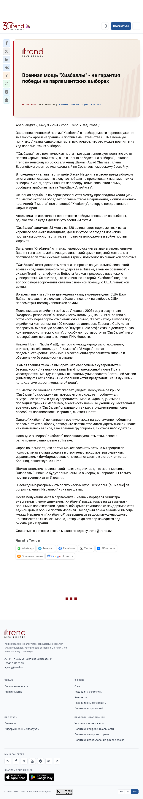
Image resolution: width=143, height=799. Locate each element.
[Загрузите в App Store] (15, 777)
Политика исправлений (88, 708)
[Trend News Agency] (14, 633)
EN (121, 791)
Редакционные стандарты (90, 702)
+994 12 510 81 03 (14, 663)
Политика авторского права (91, 734)
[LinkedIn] (48, 761)
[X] (24, 761)
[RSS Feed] (57, 761)
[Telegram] (40, 761)
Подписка (10, 723)
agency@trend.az (13, 667)
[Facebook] (16, 761)
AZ (128, 791)
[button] (6, 43)
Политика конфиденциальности (94, 728)
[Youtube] (32, 761)
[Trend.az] (16, 26)
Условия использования (89, 723)
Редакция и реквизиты (88, 691)
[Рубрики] (136, 26)
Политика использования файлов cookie (99, 739)
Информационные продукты (21, 728)
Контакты (80, 697)
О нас (77, 686)
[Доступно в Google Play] (41, 777)
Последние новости (16, 686)
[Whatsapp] (7, 761)
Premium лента (13, 691)
